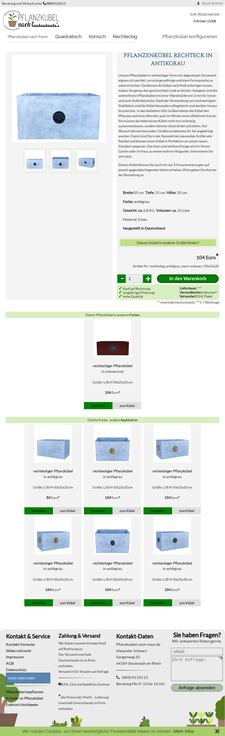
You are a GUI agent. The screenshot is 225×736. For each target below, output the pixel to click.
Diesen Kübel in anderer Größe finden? (168, 242)
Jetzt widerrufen (21, 678)
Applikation (129, 420)
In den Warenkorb (187, 278)
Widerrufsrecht (18, 650)
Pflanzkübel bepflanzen (24, 691)
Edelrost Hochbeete (22, 704)
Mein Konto (210, 3)
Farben (134, 315)
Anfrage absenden (197, 687)
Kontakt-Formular (20, 644)
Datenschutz (16, 669)
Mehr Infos (183, 731)
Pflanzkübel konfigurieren (189, 36)
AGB (10, 663)
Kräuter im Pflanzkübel (24, 698)
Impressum (15, 657)
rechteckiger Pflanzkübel (112, 365)
